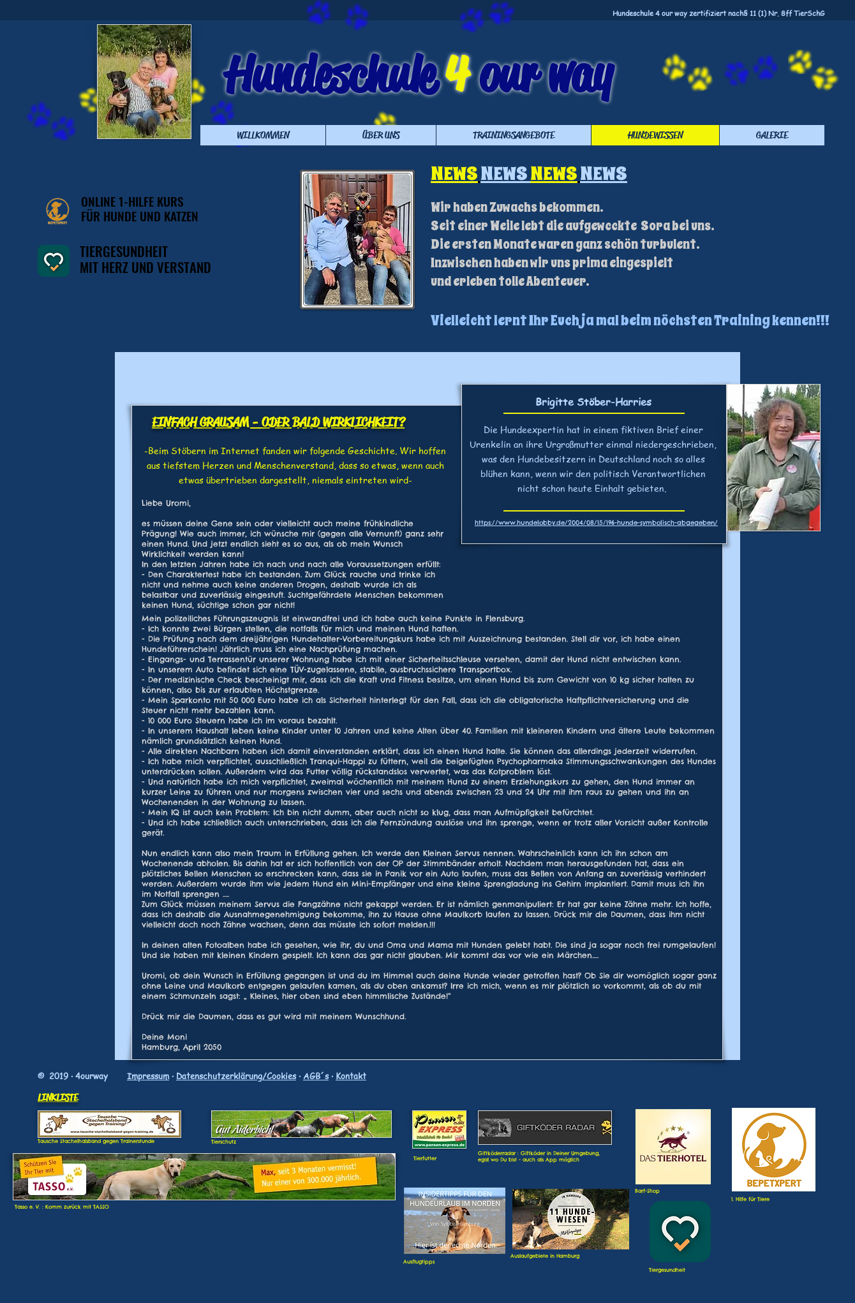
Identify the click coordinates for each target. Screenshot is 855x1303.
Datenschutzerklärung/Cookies (236, 1076)
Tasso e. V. (27, 1207)
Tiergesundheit (667, 1270)
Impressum (148, 1076)
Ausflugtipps (419, 1261)
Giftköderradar (497, 1153)
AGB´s (316, 1076)
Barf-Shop (647, 1191)
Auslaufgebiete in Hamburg (544, 1256)
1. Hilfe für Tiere (750, 1199)
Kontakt (351, 1076)
